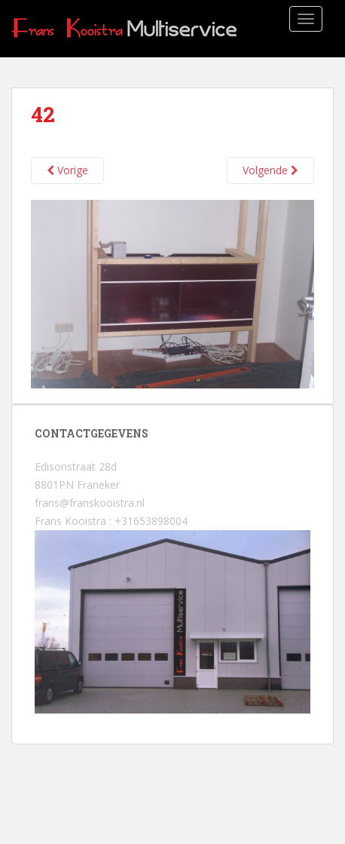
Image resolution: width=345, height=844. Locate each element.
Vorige (67, 170)
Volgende (270, 170)
